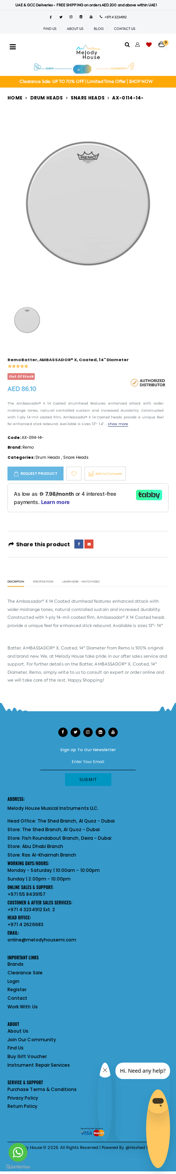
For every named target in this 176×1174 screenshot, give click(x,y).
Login (13, 981)
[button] (163, 42)
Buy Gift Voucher (27, 1056)
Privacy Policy (22, 1098)
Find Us (15, 1048)
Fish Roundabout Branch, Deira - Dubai (66, 838)
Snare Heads (88, 98)
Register (17, 989)
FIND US (49, 29)
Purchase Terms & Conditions (42, 1089)
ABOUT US (75, 29)
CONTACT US (124, 29)
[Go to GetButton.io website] (18, 1166)
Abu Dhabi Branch (42, 846)
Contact (17, 998)
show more (118, 423)
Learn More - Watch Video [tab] (81, 582)
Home (14, 98)
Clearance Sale (25, 972)
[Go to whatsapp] (18, 1152)
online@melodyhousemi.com (41, 940)
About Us (17, 1031)
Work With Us (22, 1007)
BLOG (99, 29)
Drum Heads (46, 98)
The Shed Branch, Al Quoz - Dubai (76, 821)
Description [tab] (15, 582)
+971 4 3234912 (113, 17)
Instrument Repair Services (38, 1065)
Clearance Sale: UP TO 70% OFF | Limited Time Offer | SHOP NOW (86, 81)
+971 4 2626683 (25, 924)
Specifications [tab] (43, 582)
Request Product (39, 473)
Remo (28, 447)
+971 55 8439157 (26, 894)
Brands (15, 964)
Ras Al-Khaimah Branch (49, 855)
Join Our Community (31, 1039)
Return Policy (22, 1106)
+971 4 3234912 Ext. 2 (31, 909)
